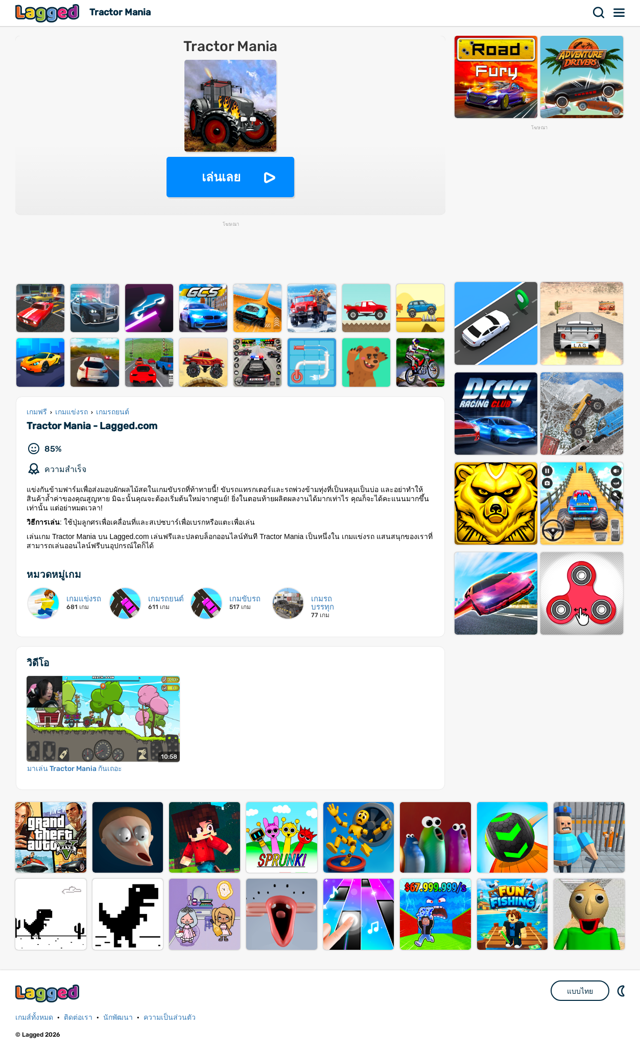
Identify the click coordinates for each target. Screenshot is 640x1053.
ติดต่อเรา (78, 1017)
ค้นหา (599, 13)
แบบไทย (580, 991)
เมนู (619, 13)
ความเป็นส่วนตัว (170, 1017)
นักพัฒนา (118, 1017)
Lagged (48, 13)
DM (622, 990)
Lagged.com (48, 993)
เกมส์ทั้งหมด (34, 1017)
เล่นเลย (221, 177)
